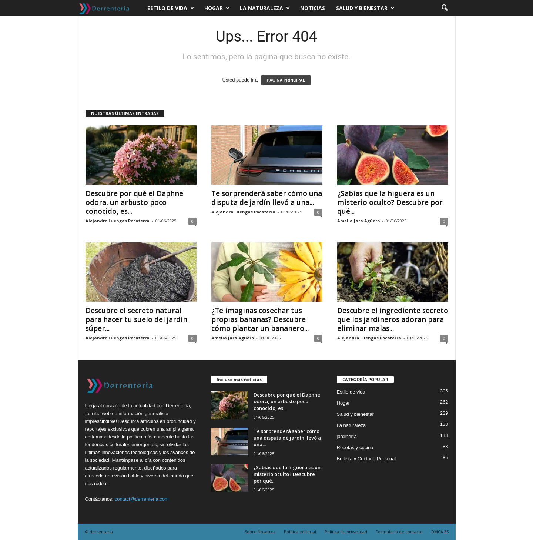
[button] (444, 8)
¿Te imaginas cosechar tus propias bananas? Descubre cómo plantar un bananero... (260, 319)
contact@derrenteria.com (142, 499)
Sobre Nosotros (260, 531)
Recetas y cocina (355, 447)
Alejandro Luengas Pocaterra (118, 220)
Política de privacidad (346, 531)
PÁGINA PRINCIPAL (286, 80)
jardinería (347, 436)
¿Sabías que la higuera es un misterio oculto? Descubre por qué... (390, 202)
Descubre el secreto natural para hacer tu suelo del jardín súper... (136, 319)
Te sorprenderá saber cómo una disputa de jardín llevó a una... (266, 198)
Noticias (312, 7)
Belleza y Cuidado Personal (366, 458)
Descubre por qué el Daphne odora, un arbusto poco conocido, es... (134, 202)
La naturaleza (265, 8)
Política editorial (300, 531)
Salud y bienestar (365, 8)
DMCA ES (440, 531)
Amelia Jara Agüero (358, 220)
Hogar (216, 8)
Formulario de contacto (399, 531)
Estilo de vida (170, 8)
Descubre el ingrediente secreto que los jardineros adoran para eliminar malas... (392, 319)
